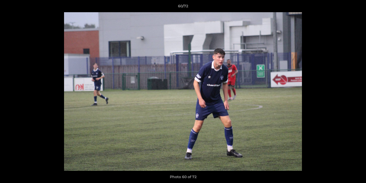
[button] (357, 7)
